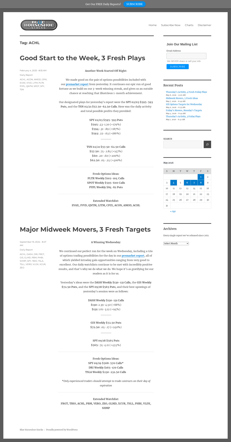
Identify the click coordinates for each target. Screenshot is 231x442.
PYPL (22, 86)
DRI (36, 254)
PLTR (41, 82)
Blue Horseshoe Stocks (31, 429)
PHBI (40, 257)
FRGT (41, 254)
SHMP (23, 261)
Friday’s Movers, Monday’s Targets (184, 110)
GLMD (27, 257)
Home (153, 25)
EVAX (23, 82)
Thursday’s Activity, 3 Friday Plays (183, 116)
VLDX (36, 264)
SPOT (36, 86)
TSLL (22, 264)
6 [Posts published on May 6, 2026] (187, 182)
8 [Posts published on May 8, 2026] (200, 182)
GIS (21, 257)
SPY (42, 86)
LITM (35, 82)
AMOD (37, 79)
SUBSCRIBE (134, 4)
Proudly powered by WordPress (62, 429)
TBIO (34, 261)
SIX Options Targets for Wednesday (184, 104)
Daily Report (26, 75)
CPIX (44, 79)
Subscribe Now (170, 25)
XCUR (42, 264)
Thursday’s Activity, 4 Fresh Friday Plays (186, 92)
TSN (22, 89)
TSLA (40, 261)
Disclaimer (204, 25)
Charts (189, 25)
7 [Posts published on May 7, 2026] (194, 182)
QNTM (29, 86)
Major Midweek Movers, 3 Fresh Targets (85, 229)
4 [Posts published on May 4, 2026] (173, 182)
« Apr (173, 211)
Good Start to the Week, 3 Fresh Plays (82, 58)
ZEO (22, 267)
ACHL (23, 79)
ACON (30, 79)
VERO (29, 264)
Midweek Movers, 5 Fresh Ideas (182, 98)
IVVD (29, 82)
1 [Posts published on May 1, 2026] (200, 177)
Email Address (174, 51)
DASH (30, 254)
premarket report (77, 84)
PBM (34, 257)
